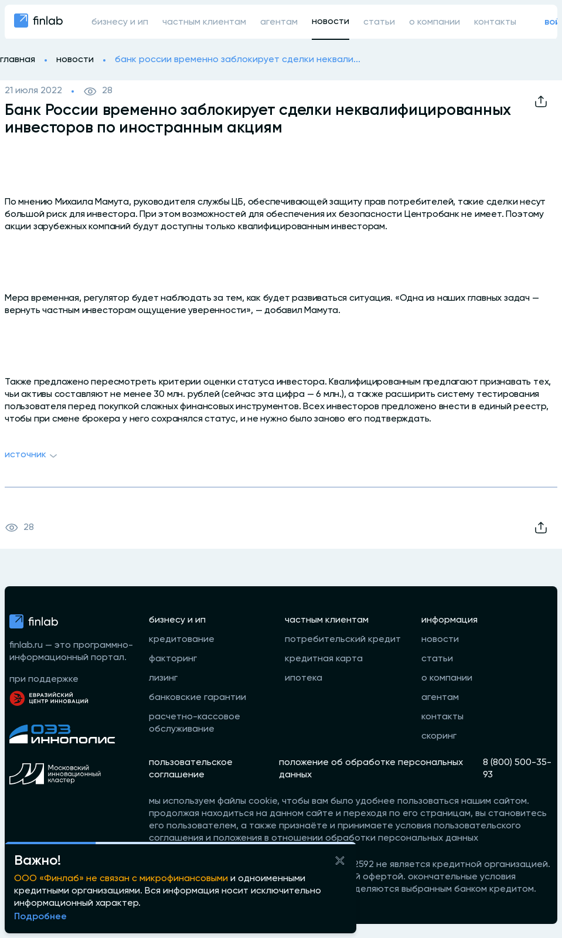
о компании (434, 22)
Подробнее (40, 917)
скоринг (439, 736)
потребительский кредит (343, 639)
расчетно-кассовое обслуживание (194, 723)
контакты (495, 22)
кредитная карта (324, 659)
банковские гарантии (197, 697)
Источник (32, 456)
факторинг (173, 659)
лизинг (163, 678)
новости (330, 21)
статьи (379, 22)
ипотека (303, 678)
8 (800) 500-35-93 (517, 769)
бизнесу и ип (119, 22)
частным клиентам (204, 22)
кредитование (181, 639)
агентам (279, 22)
